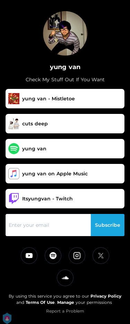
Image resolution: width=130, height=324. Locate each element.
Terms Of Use (40, 302)
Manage (65, 302)
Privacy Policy (105, 296)
